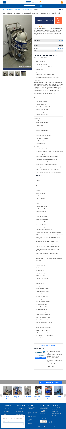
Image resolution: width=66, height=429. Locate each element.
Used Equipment (10, 9)
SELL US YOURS (58, 20)
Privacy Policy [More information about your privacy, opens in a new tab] (12, 421)
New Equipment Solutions (20, 410)
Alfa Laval (60, 40)
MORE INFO (37, 357)
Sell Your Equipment (19, 411)
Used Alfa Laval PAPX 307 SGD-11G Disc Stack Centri (58, 397)
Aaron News (6, 413)
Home (4, 9)
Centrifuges (17, 9)
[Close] (23, 416)
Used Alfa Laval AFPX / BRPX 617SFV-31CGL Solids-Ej (37, 398)
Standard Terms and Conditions (48, 345)
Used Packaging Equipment (20, 408)
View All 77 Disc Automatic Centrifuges (50, 382)
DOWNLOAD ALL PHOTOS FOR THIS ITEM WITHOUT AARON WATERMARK (17, 68)
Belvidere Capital (54, 419)
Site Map (61, 426)
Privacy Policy (6, 411)
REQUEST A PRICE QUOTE (44, 20)
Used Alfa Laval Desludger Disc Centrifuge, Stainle (17, 397)
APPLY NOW (43, 357)
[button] (4, 43)
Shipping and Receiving (43, 411)
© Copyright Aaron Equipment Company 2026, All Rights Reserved (48, 426)
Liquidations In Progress (20, 414)
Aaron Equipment (55, 411)
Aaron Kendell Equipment (56, 413)
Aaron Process (54, 417)
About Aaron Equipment (8, 407)
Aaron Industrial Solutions (56, 421)
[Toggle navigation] (4, 2)
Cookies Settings (13, 423)
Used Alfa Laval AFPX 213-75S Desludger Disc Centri (47, 398)
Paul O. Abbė (54, 415)
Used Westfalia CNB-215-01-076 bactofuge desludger (6, 398)
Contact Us (5, 414)
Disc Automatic (59, 50)
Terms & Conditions (7, 410)
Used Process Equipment (20, 407)
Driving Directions (43, 418)
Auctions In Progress (19, 413)
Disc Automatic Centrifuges (26, 9)
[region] (13, 421)
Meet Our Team (6, 408)
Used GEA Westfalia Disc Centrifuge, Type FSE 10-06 (27, 397)
